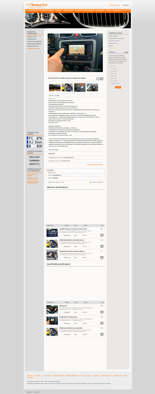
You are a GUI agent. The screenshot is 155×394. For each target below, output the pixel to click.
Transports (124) (31, 36)
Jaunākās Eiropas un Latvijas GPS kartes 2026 (73, 229)
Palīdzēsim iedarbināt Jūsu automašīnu (70, 328)
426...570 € (114, 76)
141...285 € (114, 71)
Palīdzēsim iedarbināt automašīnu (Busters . (72, 251)
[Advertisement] (34, 55)
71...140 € (113, 68)
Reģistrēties (126, 5)
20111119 (34, 157)
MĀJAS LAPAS (68, 10)
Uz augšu (36, 392)
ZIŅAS (108, 10)
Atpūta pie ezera (113, 43)
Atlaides (111, 45)
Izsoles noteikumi (113, 36)
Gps (55, 172)
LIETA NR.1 (116, 10)
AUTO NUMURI (32, 10)
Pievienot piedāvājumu (33, 48)
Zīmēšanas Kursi (117, 375)
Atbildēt (118, 87)
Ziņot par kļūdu (113, 48)
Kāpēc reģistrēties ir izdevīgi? (116, 38)
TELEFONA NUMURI (46, 10)
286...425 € (114, 73)
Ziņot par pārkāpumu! (96, 182)
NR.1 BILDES (99, 10)
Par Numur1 (38, 375)
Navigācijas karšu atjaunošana (68, 317)
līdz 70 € (113, 66)
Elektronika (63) (31, 39)
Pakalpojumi (63, 306)
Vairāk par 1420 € (115, 83)
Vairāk (126, 52)
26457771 (34, 164)
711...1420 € (114, 81)
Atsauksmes (96, 375)
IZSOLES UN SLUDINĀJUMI (84, 10)
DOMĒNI (58, 10)
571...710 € (114, 78)
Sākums (29, 392)
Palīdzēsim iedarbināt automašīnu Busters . (33, 182)
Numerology (30, 375)
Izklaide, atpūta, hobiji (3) (34, 43)
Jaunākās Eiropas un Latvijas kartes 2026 (32, 178)
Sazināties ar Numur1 (114, 40)
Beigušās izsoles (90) (32, 46)
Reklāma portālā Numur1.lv (72, 375)
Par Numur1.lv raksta (86, 375)
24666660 (34, 160)
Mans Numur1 (116, 5)
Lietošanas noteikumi (58, 375)
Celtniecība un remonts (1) (34, 41)
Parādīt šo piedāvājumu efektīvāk (94, 164)
